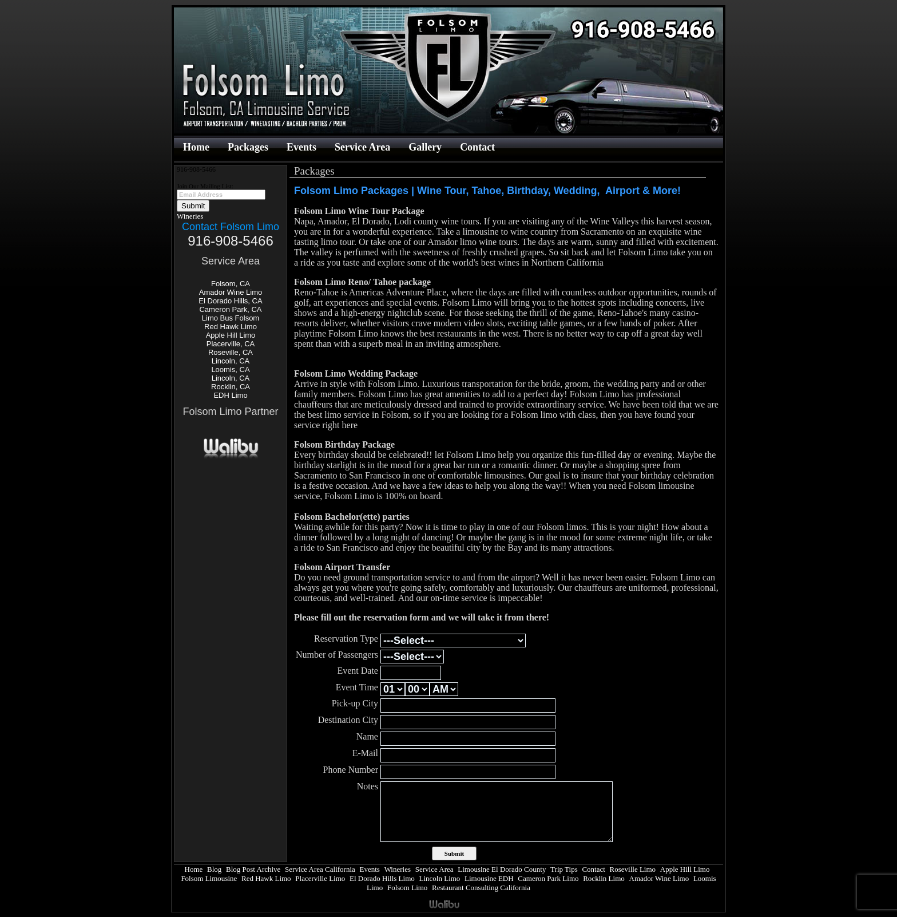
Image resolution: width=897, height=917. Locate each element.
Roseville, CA (230, 352)
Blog (214, 869)
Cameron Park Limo (548, 878)
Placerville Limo (320, 878)
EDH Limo (230, 395)
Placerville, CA (231, 343)
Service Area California (320, 869)
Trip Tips (564, 869)
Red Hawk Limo (230, 326)
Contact (477, 147)
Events (301, 147)
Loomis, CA (230, 369)
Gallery (425, 147)
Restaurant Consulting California (481, 887)
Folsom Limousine (209, 878)
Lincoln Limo (440, 878)
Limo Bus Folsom (230, 318)
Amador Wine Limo (231, 292)
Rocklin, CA (230, 386)
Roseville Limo (633, 869)
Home (196, 147)
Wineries (190, 216)
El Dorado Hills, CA (230, 301)
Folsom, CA (230, 283)
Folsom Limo (407, 887)
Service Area (362, 147)
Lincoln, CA (230, 361)
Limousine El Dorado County (502, 869)
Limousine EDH (489, 878)
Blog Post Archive (253, 869)
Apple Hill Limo (231, 335)
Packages (248, 147)
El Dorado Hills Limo (382, 878)
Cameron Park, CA (230, 309)
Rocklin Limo (604, 878)
